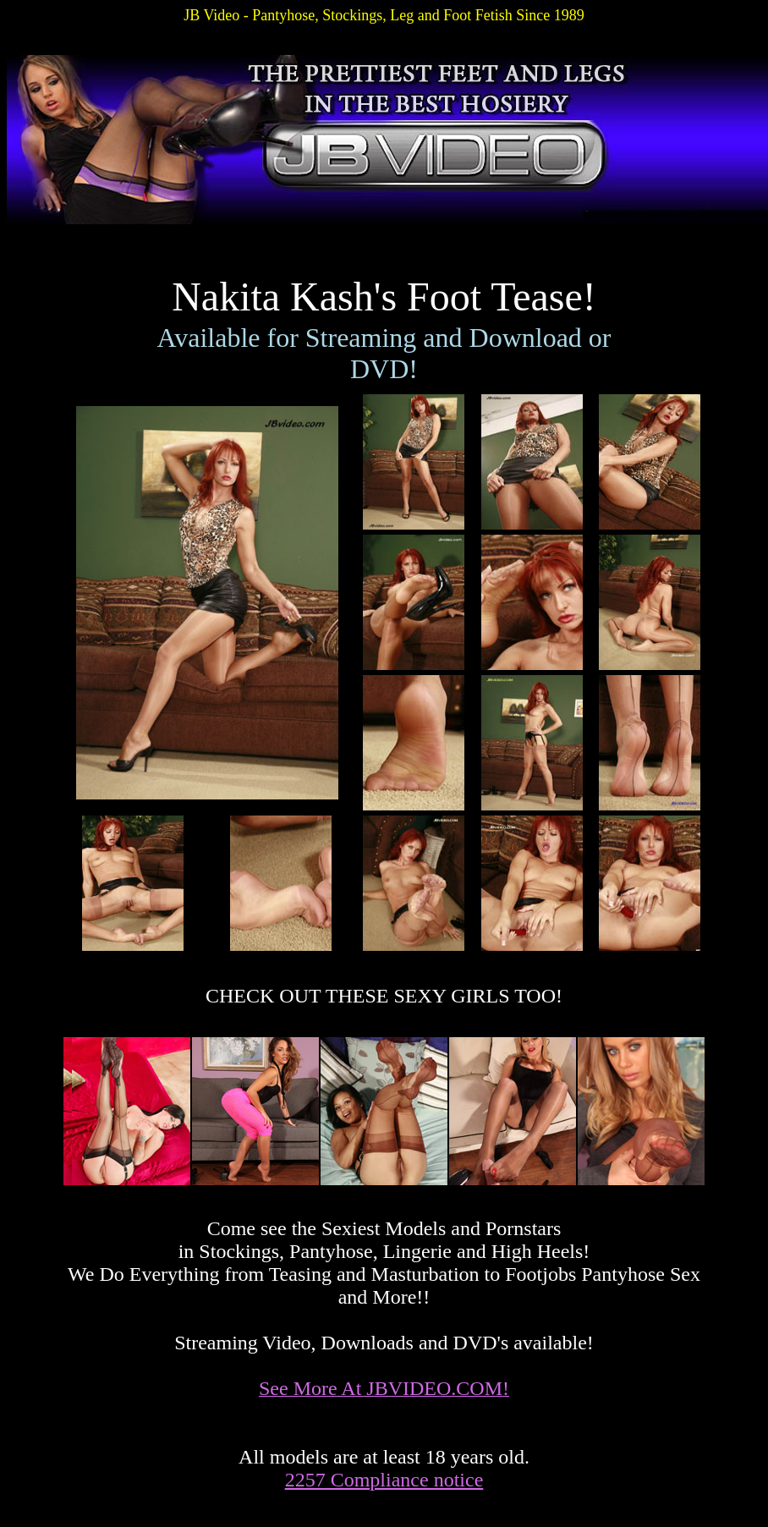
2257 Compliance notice (384, 1480)
